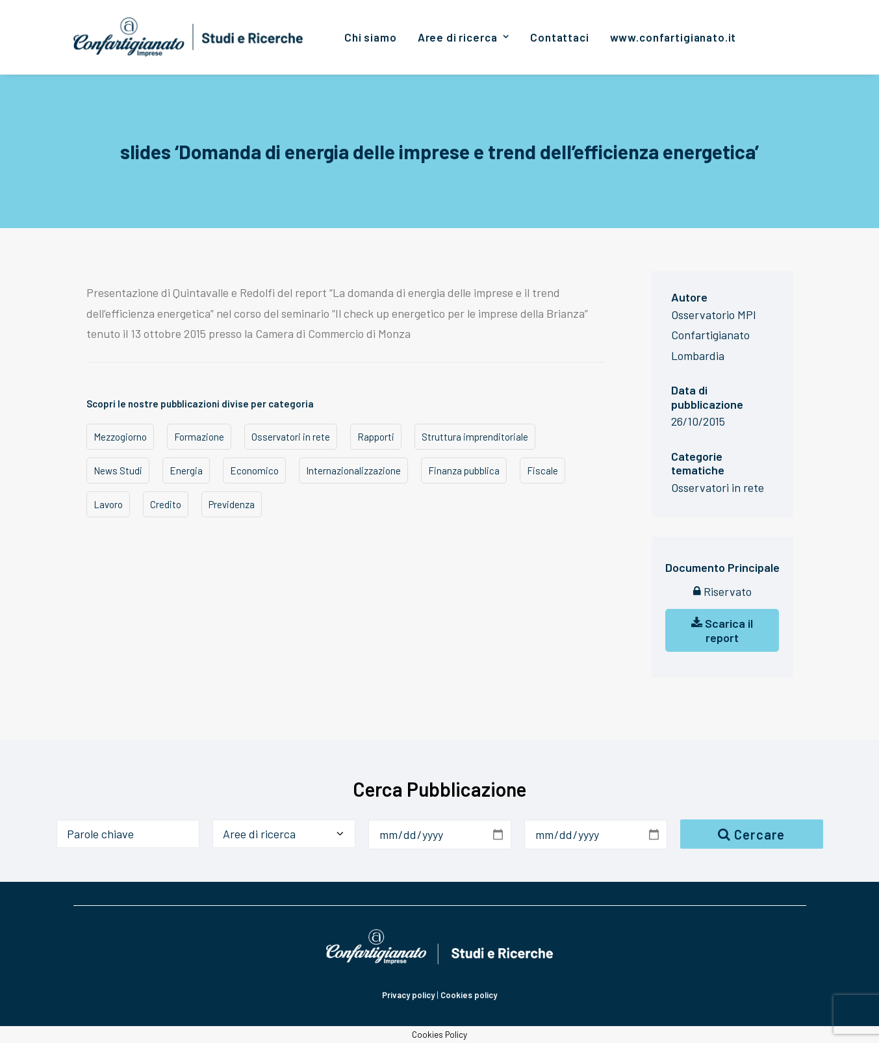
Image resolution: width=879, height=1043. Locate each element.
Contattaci (559, 37)
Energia (186, 470)
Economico (254, 470)
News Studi (118, 470)
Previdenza (232, 504)
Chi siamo (370, 37)
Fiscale (542, 470)
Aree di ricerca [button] (463, 37)
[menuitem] (370, 37)
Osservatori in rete (290, 437)
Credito (165, 504)
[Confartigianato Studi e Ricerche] (188, 37)
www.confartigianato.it (673, 37)
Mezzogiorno (120, 437)
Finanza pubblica (464, 470)
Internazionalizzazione (353, 470)
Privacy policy (408, 995)
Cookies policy (468, 995)
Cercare (751, 834)
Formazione (199, 437)
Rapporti (375, 437)
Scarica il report (722, 630)
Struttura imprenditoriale (475, 437)
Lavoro (108, 504)
